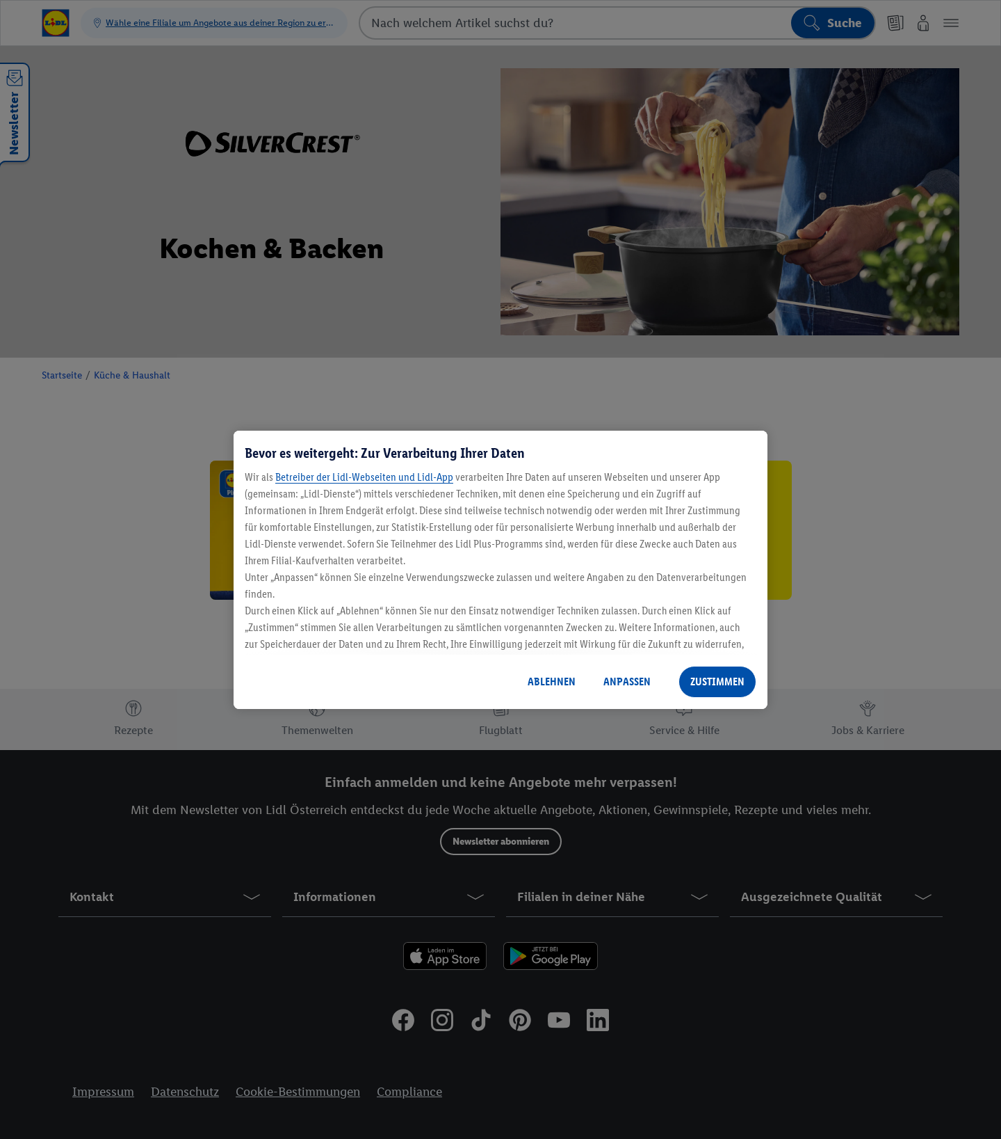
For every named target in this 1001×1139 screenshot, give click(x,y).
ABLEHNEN (552, 681)
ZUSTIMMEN (717, 681)
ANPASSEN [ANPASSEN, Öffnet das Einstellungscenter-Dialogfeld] (627, 681)
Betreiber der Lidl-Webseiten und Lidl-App (364, 477)
